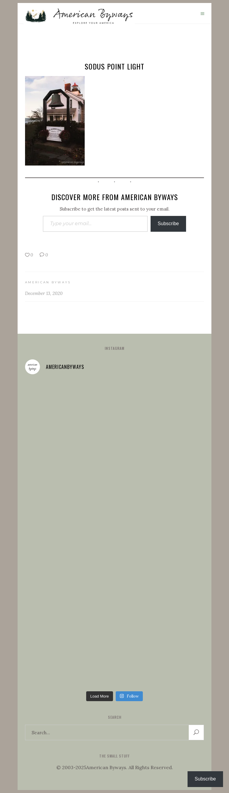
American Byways (48, 282)
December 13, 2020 (44, 293)
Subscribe (168, 223)
